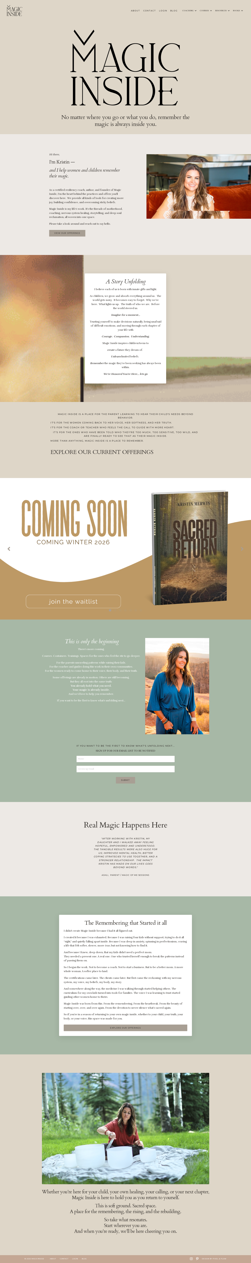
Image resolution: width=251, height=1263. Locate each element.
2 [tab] (115, 610)
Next (242, 549)
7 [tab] (140, 610)
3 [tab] (120, 610)
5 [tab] (130, 610)
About (135, 10)
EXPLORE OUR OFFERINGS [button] (125, 1028)
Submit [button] (125, 780)
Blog (174, 10)
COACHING (189, 10)
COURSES (206, 10)
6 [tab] (135, 610)
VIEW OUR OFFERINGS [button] (67, 233)
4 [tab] (125, 610)
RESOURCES (222, 10)
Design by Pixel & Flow (214, 1259)
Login (163, 10)
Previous (8, 549)
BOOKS (238, 10)
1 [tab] (110, 610)
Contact (149, 10)
